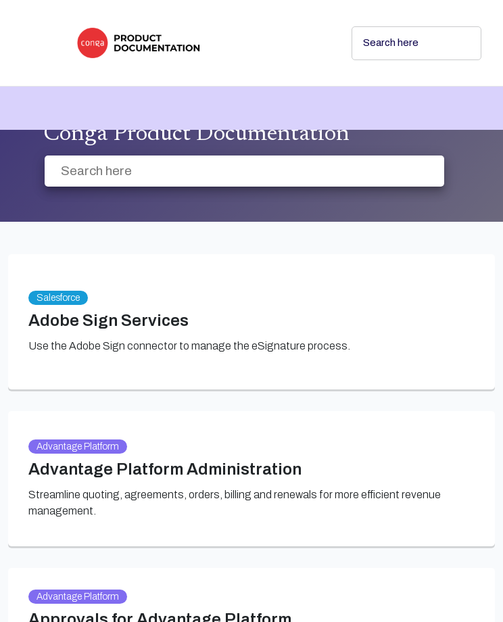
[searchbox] (456, 43)
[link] (203, 43)
